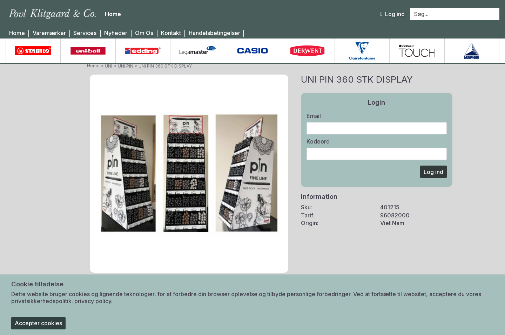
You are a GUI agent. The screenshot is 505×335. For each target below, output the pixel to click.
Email (314, 115)
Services (84, 33)
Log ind (392, 14)
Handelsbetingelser (214, 33)
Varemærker (49, 33)
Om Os (144, 33)
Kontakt (171, 33)
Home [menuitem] (113, 14)
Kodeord (318, 141)
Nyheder (115, 33)
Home (17, 33)
